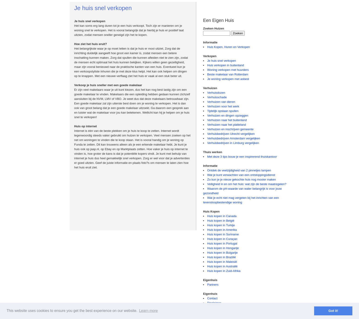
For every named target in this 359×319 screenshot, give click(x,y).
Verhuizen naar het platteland (226, 124)
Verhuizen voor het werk (223, 106)
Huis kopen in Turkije (221, 225)
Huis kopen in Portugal (222, 243)
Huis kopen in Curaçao (222, 239)
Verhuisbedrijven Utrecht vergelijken (231, 134)
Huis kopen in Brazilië (221, 257)
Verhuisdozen (216, 92)
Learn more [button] (148, 311)
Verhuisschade (217, 97)
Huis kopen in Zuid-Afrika (223, 271)
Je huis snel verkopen (221, 60)
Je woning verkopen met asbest (228, 79)
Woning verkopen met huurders (228, 70)
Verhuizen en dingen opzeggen (227, 115)
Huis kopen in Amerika (222, 229)
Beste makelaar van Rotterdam (227, 74)
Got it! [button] (333, 311)
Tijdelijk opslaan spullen (223, 111)
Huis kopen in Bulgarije (222, 252)
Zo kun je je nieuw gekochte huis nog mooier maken (241, 179)
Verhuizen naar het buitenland (227, 120)
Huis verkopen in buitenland (225, 65)
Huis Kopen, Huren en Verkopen (228, 47)
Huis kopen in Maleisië (222, 261)
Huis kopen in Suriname (223, 234)
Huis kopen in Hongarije (223, 248)
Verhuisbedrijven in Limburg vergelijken (233, 143)
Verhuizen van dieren (221, 102)
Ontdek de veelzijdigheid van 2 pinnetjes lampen (239, 170)
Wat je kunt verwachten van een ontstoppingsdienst (241, 175)
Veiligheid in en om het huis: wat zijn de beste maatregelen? (246, 184)
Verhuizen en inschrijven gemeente (230, 129)
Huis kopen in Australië (222, 266)
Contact (212, 298)
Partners (212, 284)
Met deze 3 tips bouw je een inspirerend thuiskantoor (242, 156)
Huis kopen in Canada (222, 216)
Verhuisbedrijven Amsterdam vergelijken (233, 138)
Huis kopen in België (220, 220)
